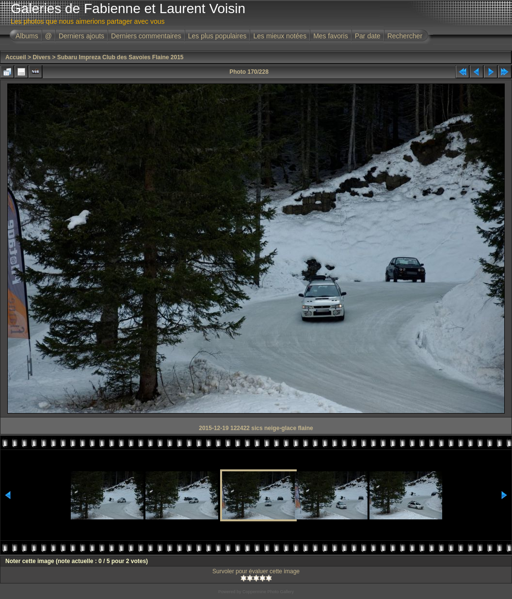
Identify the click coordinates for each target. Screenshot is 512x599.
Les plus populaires (217, 36)
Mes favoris (330, 36)
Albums (27, 36)
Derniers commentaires (146, 36)
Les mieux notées (279, 36)
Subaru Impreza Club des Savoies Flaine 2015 (120, 57)
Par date (368, 36)
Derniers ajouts (81, 36)
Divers (41, 57)
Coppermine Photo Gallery (268, 591)
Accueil (15, 57)
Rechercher (404, 36)
